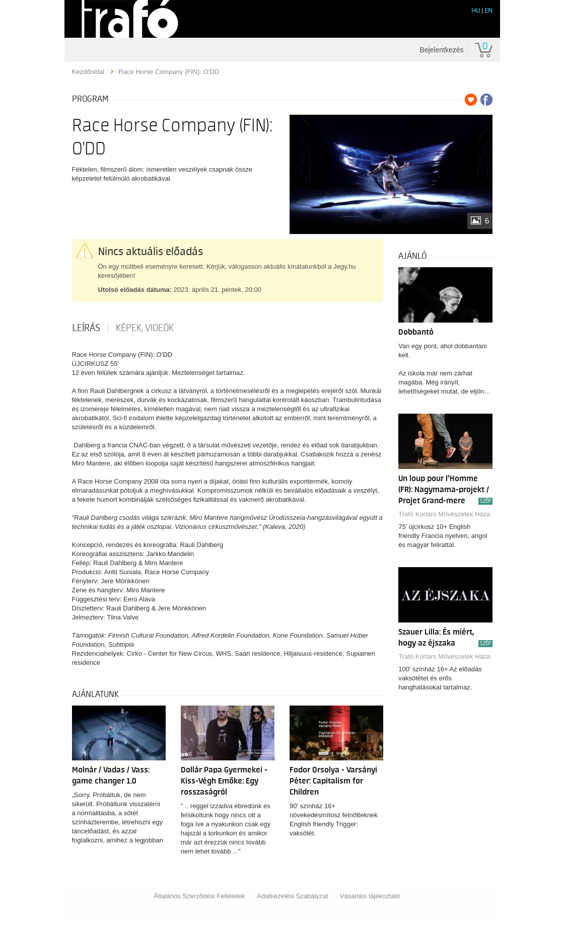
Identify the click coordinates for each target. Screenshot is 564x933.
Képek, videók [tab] (145, 328)
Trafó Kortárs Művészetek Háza (444, 514)
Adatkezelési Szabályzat (292, 896)
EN (488, 10)
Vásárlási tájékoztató (370, 896)
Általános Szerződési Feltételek (199, 896)
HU (475, 10)
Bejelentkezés (441, 50)
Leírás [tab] (86, 328)
